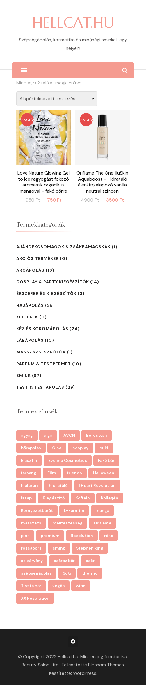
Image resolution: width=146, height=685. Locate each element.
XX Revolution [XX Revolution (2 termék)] (35, 598)
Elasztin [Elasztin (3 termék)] (29, 460)
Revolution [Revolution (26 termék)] (82, 535)
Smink (23, 375)
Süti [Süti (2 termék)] (67, 573)
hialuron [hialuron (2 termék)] (29, 485)
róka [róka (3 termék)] (108, 535)
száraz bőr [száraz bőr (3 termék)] (64, 560)
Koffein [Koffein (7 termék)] (83, 498)
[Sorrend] (56, 98)
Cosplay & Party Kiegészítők (52, 281)
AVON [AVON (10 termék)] (69, 435)
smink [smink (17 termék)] (59, 548)
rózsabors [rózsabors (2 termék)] (31, 548)
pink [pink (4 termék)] (25, 535)
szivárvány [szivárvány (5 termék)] (32, 560)
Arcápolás (30, 270)
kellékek (27, 317)
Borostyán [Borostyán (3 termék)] (96, 435)
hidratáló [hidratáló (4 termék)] (58, 485)
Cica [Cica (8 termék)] (56, 447)
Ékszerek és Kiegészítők (46, 293)
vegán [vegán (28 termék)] (58, 585)
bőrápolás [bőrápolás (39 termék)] (31, 447)
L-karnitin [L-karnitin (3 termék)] (74, 510)
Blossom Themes (106, 665)
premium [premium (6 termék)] (50, 535)
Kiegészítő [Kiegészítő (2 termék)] (54, 498)
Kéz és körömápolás (42, 328)
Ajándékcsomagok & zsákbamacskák (63, 246)
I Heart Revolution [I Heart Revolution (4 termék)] (97, 485)
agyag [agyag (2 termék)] (27, 435)
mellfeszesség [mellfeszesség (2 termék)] (67, 523)
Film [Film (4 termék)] (51, 473)
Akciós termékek (37, 258)
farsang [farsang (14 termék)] (28, 473)
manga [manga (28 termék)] (102, 510)
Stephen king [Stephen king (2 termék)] (89, 548)
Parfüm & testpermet (43, 364)
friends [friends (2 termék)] (74, 473)
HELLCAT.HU (73, 22)
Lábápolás (30, 340)
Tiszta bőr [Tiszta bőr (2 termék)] (31, 585)
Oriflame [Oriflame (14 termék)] (102, 523)
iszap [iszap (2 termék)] (26, 498)
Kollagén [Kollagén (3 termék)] (109, 498)
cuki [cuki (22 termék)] (103, 447)
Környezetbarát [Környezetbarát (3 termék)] (37, 510)
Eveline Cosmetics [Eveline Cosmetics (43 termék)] (67, 460)
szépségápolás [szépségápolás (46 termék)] (36, 573)
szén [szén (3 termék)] (91, 560)
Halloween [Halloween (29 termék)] (103, 473)
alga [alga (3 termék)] (48, 435)
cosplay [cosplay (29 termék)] (80, 447)
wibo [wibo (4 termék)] (81, 585)
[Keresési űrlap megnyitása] (124, 70)
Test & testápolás (40, 387)
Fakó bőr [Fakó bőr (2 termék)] (106, 460)
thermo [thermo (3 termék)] (90, 573)
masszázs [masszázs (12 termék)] (31, 523)
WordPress (84, 673)
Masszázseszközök (41, 352)
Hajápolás (30, 305)
